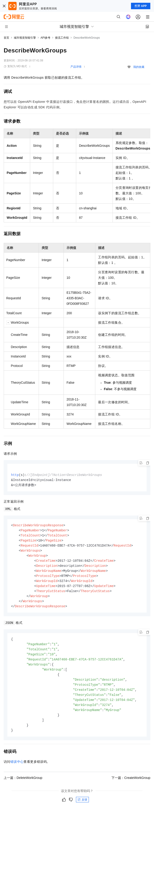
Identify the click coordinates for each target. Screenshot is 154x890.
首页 (6, 37)
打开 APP (141, 6)
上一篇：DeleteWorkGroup (23, 787)
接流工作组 (62, 37)
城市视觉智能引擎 (25, 37)
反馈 (82, 808)
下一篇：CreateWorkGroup (130, 787)
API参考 (45, 37)
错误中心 (17, 771)
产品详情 (75, 66)
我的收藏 (138, 67)
